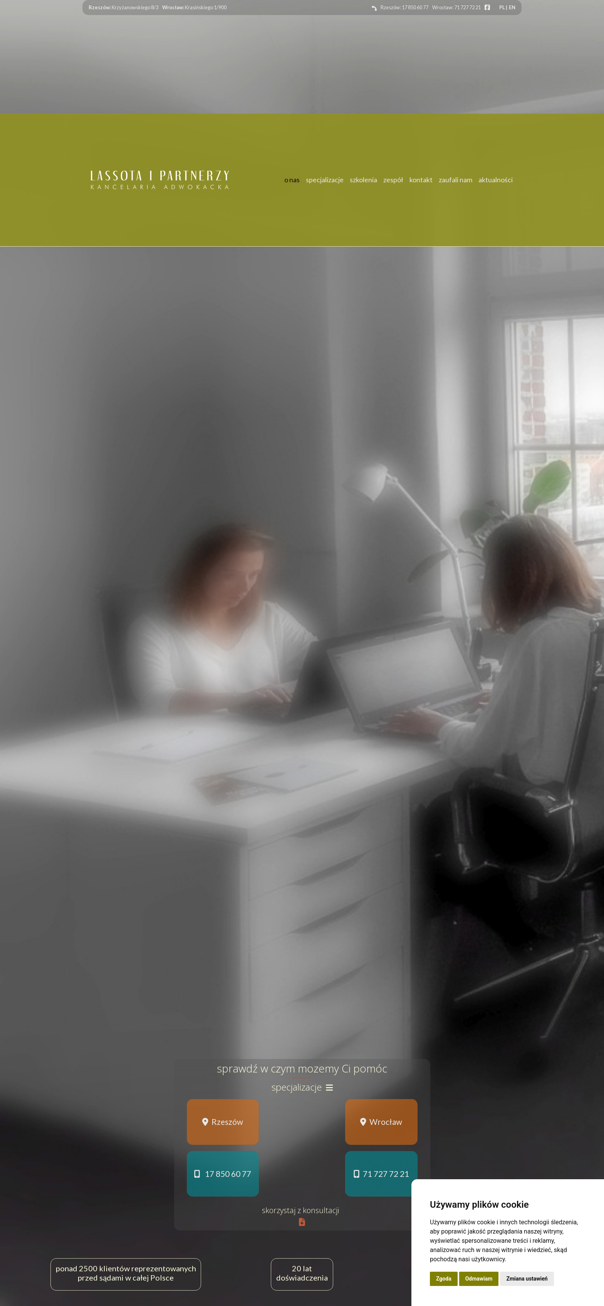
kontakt (421, 180)
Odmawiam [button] (479, 1279)
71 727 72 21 (381, 1173)
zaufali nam (455, 180)
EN (512, 7)
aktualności (495, 180)
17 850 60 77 (222, 1173)
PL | (503, 7)
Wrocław (381, 1121)
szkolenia (363, 180)
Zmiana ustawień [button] (526, 1279)
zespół (393, 180)
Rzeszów (222, 1121)
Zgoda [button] (443, 1279)
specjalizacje (325, 180)
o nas (292, 180)
